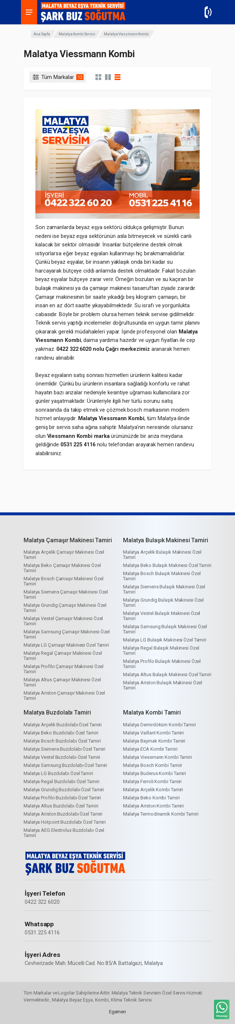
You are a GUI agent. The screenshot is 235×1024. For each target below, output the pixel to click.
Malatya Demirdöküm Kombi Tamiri (159, 724)
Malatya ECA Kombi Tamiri (150, 749)
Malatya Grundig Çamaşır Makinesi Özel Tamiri (65, 607)
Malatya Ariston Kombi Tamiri (153, 806)
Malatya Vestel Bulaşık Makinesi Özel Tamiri (161, 615)
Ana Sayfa (42, 34)
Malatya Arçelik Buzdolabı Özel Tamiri (63, 724)
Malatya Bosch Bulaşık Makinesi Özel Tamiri (162, 576)
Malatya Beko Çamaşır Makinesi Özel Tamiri (62, 568)
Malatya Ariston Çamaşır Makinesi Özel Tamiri (64, 695)
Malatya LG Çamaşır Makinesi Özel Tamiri (66, 645)
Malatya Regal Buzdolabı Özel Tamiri (61, 781)
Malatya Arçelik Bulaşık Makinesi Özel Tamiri (162, 554)
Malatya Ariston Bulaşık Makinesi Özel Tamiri (162, 685)
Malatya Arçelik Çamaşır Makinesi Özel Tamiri (64, 554)
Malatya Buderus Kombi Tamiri (154, 773)
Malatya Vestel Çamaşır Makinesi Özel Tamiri (63, 621)
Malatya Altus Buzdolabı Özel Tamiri (61, 806)
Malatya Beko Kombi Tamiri (151, 797)
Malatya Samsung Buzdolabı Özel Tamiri (65, 765)
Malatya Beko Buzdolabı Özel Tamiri (61, 733)
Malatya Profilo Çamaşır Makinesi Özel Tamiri (64, 669)
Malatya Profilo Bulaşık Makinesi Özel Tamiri (162, 663)
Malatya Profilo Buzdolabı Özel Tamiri (62, 797)
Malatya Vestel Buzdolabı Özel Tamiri (62, 757)
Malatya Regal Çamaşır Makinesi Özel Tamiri (63, 655)
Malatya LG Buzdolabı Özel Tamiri (58, 773)
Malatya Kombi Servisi (77, 34)
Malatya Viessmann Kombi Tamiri (157, 757)
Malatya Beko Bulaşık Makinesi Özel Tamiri (167, 565)
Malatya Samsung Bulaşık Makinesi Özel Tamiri (165, 629)
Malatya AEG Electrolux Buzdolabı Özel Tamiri (64, 832)
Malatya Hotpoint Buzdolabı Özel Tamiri (65, 822)
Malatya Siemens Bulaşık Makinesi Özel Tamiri (164, 589)
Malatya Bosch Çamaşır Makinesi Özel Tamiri (64, 581)
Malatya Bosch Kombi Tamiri (152, 765)
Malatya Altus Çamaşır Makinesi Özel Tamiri (62, 682)
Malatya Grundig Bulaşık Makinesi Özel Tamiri (163, 602)
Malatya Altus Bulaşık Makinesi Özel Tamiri (167, 674)
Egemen (117, 1011)
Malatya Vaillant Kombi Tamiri (153, 733)
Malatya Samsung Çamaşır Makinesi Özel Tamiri (67, 634)
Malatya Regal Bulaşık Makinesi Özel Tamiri (161, 650)
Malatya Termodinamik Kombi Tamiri (161, 814)
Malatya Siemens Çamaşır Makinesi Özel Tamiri (66, 594)
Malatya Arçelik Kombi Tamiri (153, 789)
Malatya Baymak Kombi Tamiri (154, 741)
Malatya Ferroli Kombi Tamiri (152, 781)
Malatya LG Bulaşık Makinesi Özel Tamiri (164, 640)
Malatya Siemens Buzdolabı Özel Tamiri (64, 749)
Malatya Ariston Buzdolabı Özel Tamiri (63, 814)
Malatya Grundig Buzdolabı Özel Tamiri (64, 789)
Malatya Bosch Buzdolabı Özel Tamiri (62, 741)
